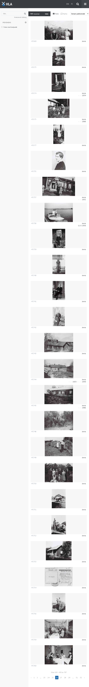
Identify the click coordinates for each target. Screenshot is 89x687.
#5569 (33, 41)
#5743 (33, 353)
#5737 (33, 197)
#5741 (33, 301)
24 (48, 677)
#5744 (33, 379)
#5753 (33, 562)
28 (65, 677)
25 (53, 677)
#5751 (33, 509)
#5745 (33, 405)
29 (69, 677)
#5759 (33, 640)
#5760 (33, 666)
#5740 (33, 275)
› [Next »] (84, 677)
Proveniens (7, 22)
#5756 (33, 614)
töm (46, 14)
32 (81, 677)
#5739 (33, 249)
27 (61, 677)
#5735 (33, 171)
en (67, 4)
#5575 (33, 119)
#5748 (33, 431)
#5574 (33, 93)
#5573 (33, 67)
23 (44, 677)
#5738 (33, 223)
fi (72, 4)
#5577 (33, 145)
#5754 (33, 588)
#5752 (33, 535)
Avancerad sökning (20, 17)
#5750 (33, 483)
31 (77, 677)
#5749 (33, 457)
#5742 (33, 327)
